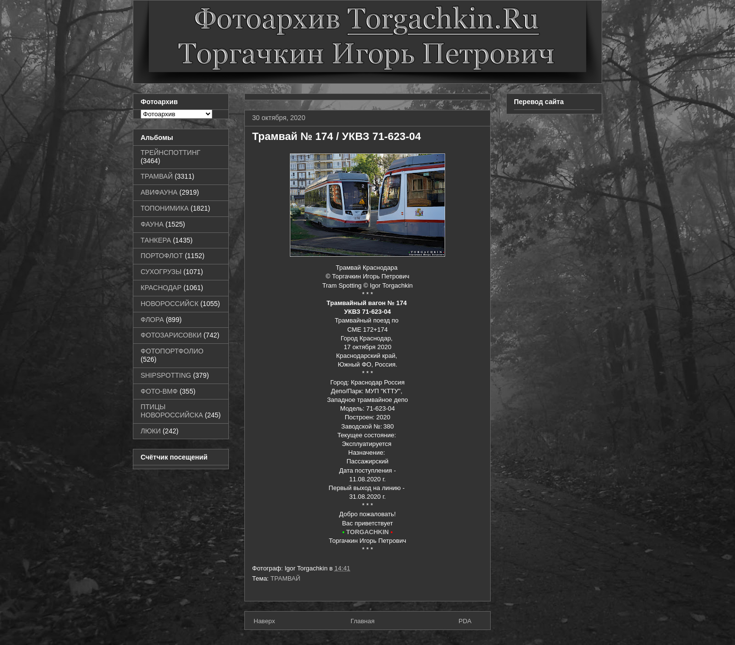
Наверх (264, 621)
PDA (465, 621)
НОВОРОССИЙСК (169, 303)
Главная (362, 621)
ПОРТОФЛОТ (162, 256)
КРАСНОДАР (161, 288)
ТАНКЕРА (156, 240)
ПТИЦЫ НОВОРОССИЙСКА (172, 411)
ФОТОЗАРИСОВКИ (171, 335)
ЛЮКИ (151, 431)
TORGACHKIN (367, 532)
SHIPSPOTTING (166, 375)
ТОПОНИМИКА (165, 208)
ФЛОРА (152, 319)
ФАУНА (152, 224)
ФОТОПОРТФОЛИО (172, 351)
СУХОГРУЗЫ (161, 272)
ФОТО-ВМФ (159, 391)
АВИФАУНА (159, 192)
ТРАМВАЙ (286, 578)
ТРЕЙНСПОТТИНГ (170, 152)
